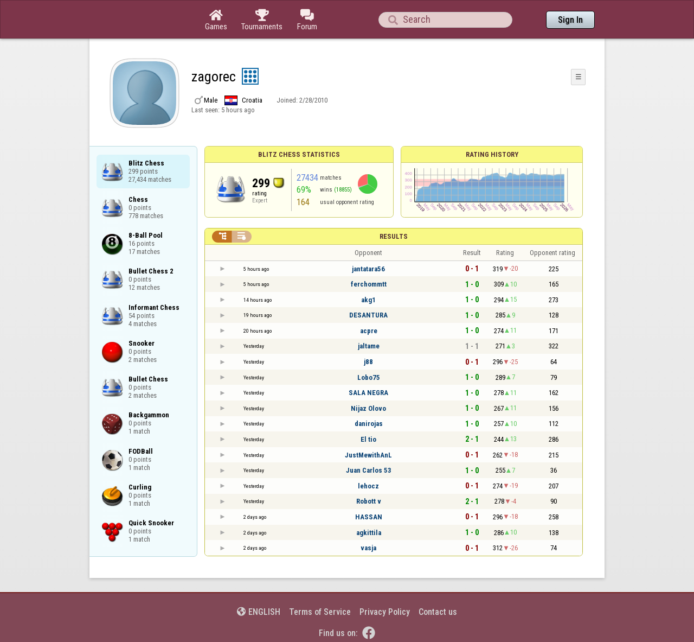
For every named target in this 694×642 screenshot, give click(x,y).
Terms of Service (320, 612)
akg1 (368, 300)
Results (394, 236)
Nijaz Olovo (368, 408)
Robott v (368, 501)
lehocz (368, 486)
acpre (368, 331)
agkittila (368, 533)
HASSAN (368, 517)
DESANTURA (368, 315)
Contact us (438, 612)
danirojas (369, 423)
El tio (368, 439)
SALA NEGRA (368, 393)
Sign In (570, 20)
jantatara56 (368, 269)
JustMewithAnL (368, 455)
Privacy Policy (384, 612)
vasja (368, 548)
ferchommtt (369, 284)
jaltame (369, 346)
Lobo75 (368, 377)
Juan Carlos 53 (368, 470)
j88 (368, 362)
